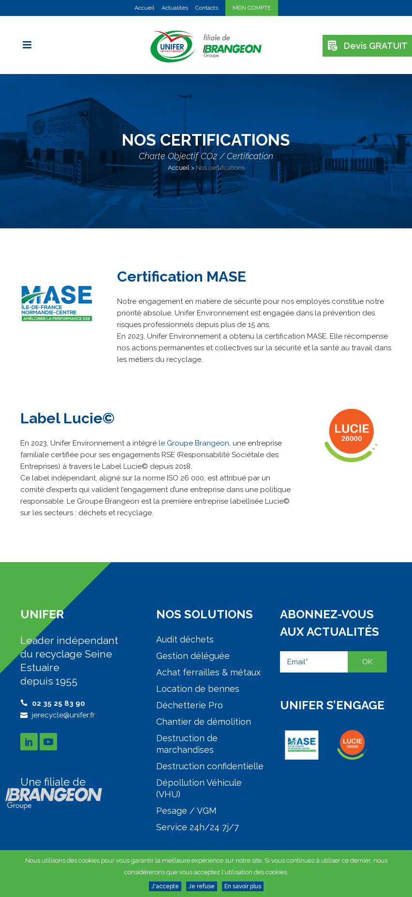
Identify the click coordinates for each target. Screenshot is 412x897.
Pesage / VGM (186, 811)
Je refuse (202, 886)
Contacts (206, 7)
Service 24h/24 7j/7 (197, 827)
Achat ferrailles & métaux (208, 672)
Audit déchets (185, 639)
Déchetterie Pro (189, 705)
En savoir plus (242, 886)
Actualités (175, 7)
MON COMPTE (252, 7)
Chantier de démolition (203, 722)
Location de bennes (197, 689)
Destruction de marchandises (187, 744)
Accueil (144, 7)
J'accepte (165, 886)
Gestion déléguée (193, 656)
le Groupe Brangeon (194, 443)
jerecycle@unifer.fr (63, 715)
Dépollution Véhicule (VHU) (199, 788)
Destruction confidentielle (210, 766)
